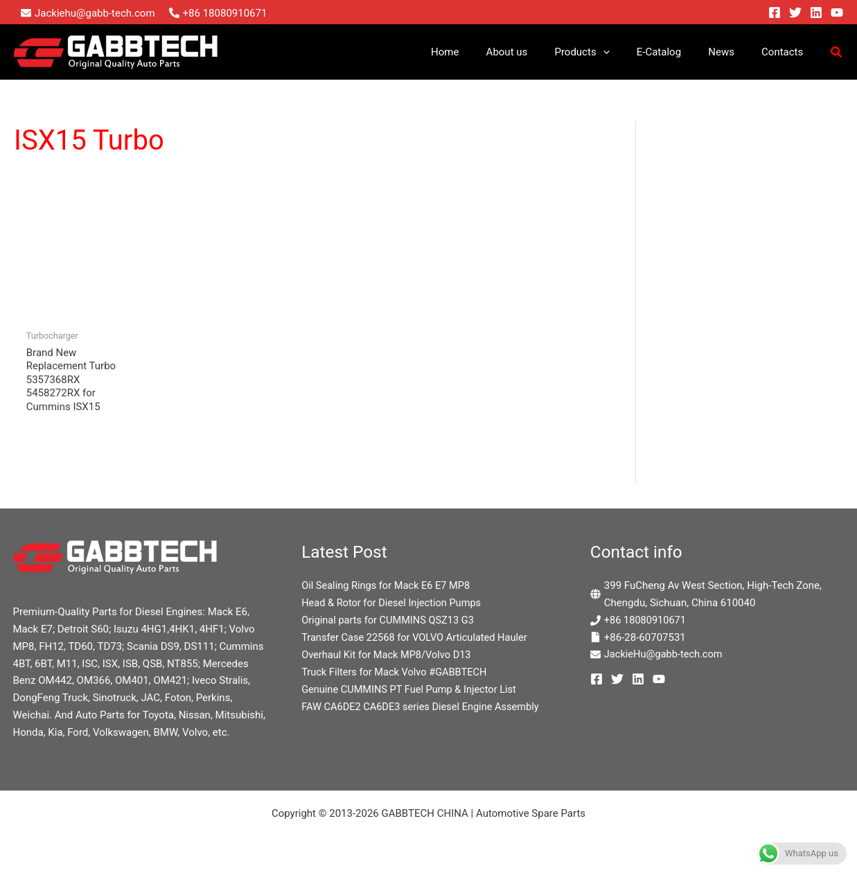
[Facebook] (774, 12)
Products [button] (603, 52)
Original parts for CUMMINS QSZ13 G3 (390, 621)
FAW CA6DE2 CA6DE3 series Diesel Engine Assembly (423, 706)
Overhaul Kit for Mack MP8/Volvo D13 (388, 654)
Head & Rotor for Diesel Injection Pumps (393, 603)
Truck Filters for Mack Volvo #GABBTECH (396, 672)
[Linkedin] (816, 12)
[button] (625, 52)
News (731, 52)
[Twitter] (795, 12)
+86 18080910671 (646, 621)
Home (479, 52)
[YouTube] (837, 12)
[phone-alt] (218, 13)
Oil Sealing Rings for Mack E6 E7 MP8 (388, 586)
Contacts (785, 52)
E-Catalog (675, 52)
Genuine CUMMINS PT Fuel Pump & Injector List (411, 689)
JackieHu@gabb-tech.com (665, 654)
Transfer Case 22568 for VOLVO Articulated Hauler (417, 638)
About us (535, 52)
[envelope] (88, 13)
